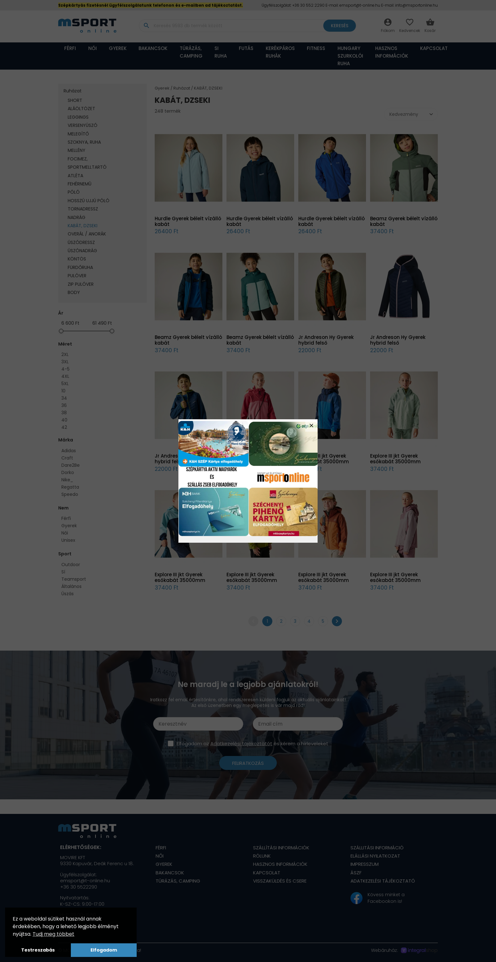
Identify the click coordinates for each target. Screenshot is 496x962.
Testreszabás (38, 950)
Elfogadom (103, 950)
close (311, 425)
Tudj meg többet (53, 934)
